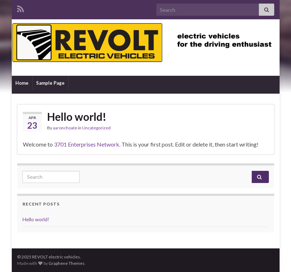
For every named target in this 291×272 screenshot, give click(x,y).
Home (22, 83)
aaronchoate (65, 127)
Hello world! (76, 116)
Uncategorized (96, 127)
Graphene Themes (67, 263)
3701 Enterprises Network (86, 144)
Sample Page (50, 83)
